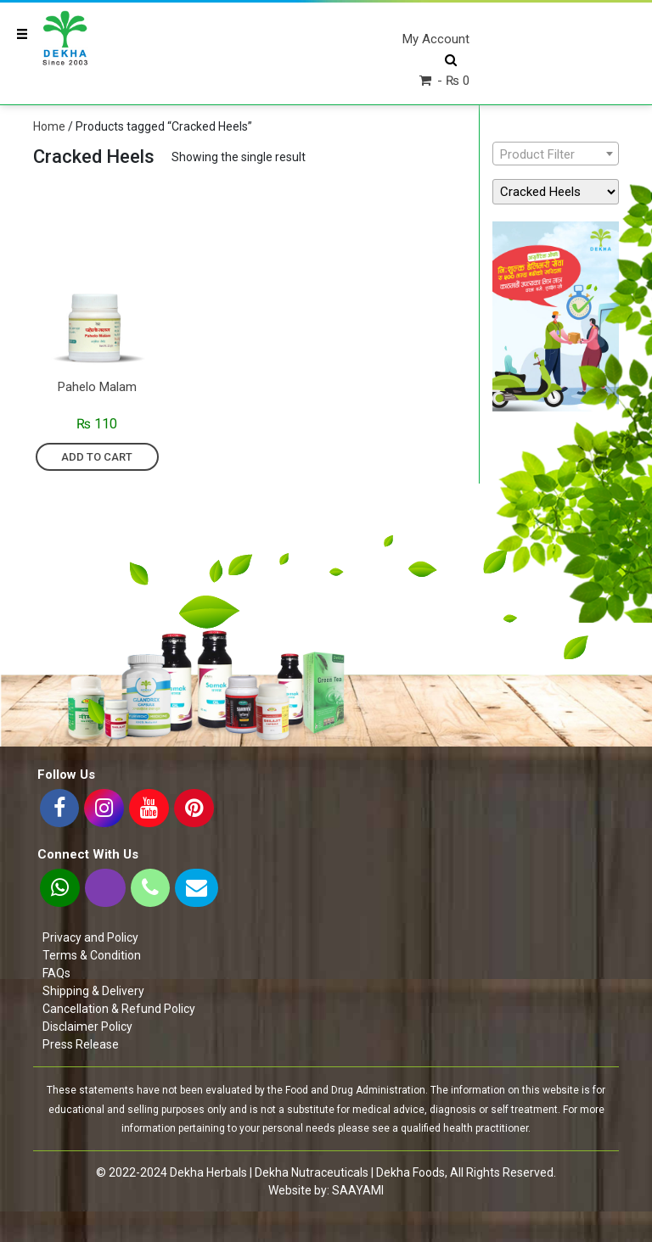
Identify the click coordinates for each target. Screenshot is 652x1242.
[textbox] (555, 154)
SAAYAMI (358, 1190)
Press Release (80, 1044)
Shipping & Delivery (93, 991)
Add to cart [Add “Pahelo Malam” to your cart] (96, 456)
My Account (435, 39)
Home (49, 126)
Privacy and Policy (90, 937)
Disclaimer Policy (87, 1026)
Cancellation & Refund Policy (118, 1008)
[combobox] (555, 153)
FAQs (56, 973)
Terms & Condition (91, 955)
